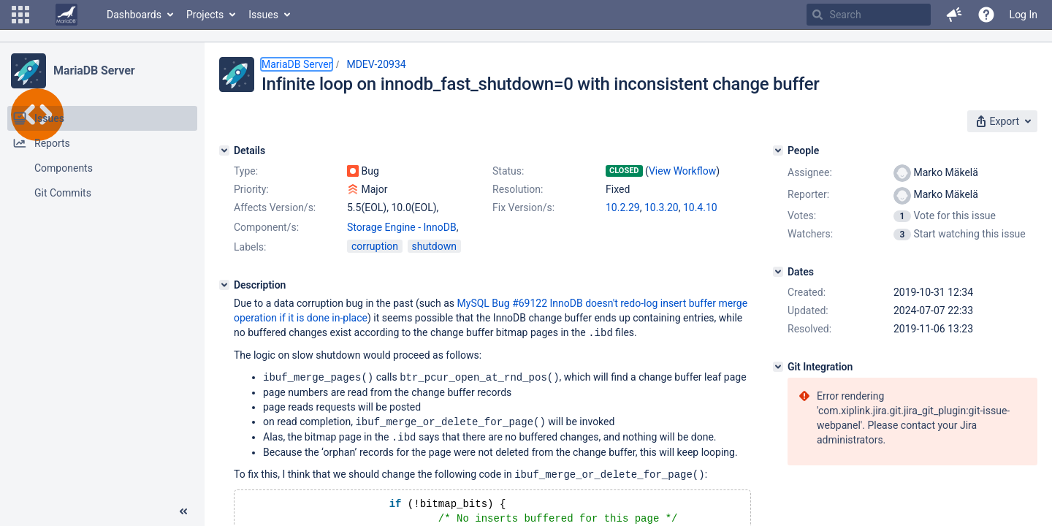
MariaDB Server (93, 70)
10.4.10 (700, 207)
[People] (778, 150)
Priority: (251, 189)
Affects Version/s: (275, 207)
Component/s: (266, 227)
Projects (205, 14)
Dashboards (134, 14)
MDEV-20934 (375, 64)
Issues (263, 14)
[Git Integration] (778, 367)
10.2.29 (623, 207)
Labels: (250, 247)
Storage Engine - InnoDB (402, 227)
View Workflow (682, 171)
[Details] (224, 150)
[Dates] (778, 272)
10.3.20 (661, 207)
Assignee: (810, 172)
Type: (246, 171)
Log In (1023, 14)
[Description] (224, 285)
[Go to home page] (66, 14)
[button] (20, 14)
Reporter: (808, 194)
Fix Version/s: (523, 207)
